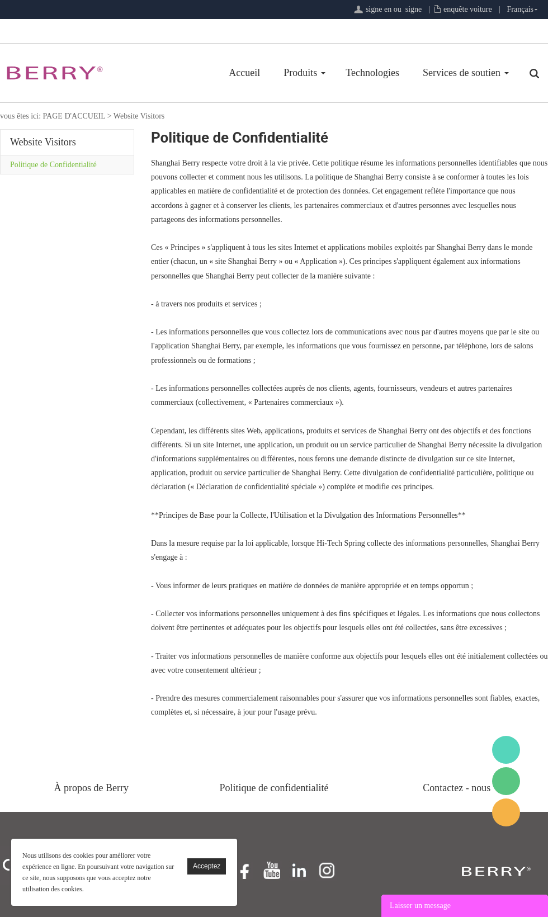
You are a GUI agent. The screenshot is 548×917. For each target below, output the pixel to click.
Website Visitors (139, 116)
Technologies (372, 72)
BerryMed (506, 750)
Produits (300, 72)
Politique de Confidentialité (53, 164)
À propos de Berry (91, 787)
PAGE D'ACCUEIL (74, 116)
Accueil (244, 72)
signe (413, 9)
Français (520, 9)
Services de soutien (461, 72)
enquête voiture (467, 9)
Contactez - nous (456, 787)
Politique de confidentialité (274, 787)
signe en (378, 9)
